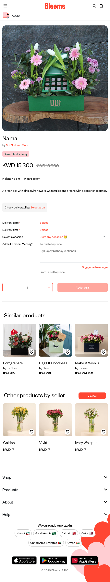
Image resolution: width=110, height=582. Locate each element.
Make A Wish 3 (87, 362)
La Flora (10, 368)
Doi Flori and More (17, 145)
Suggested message (95, 267)
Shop (6, 477)
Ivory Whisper (86, 442)
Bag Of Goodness (53, 362)
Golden (9, 442)
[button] (5, 5)
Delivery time (11, 229)
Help (6, 514)
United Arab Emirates (46, 542)
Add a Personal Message (17, 244)
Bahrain (69, 533)
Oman (73, 542)
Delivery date (11, 222)
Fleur (44, 368)
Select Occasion (12, 236)
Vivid (43, 442)
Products (10, 489)
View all (92, 395)
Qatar (87, 533)
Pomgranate (13, 362)
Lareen (81, 368)
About (7, 501)
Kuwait (23, 533)
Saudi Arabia (45, 533)
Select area (37, 207)
